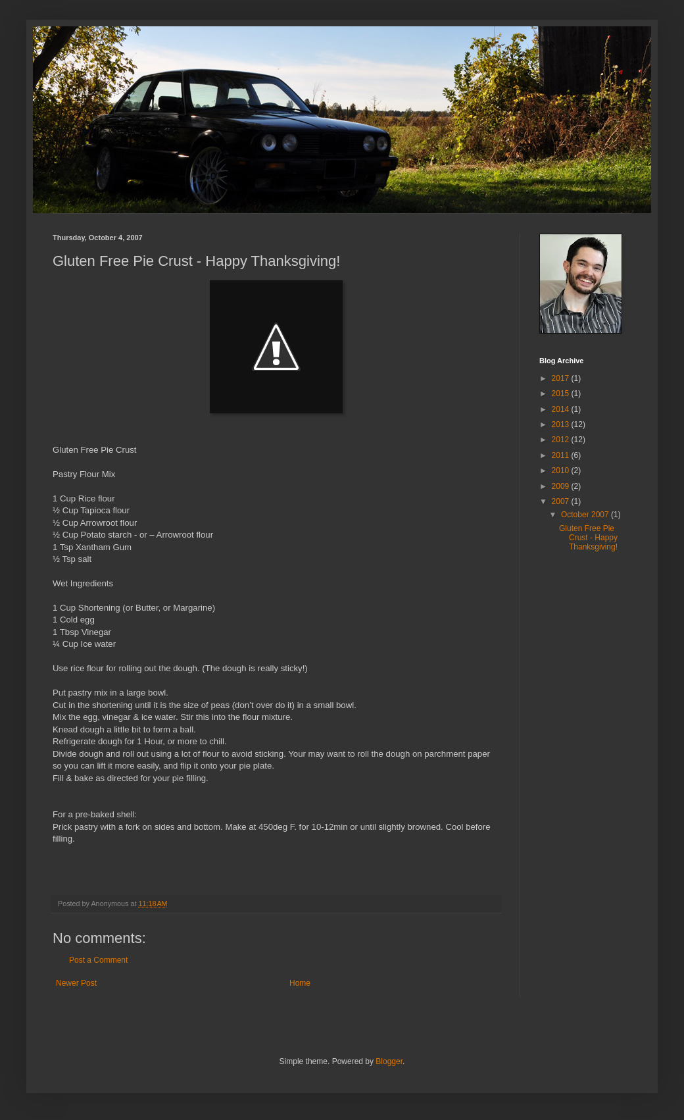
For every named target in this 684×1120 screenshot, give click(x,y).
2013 (562, 424)
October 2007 (586, 514)
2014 (562, 409)
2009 (562, 486)
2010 (562, 470)
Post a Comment (98, 960)
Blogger (389, 1061)
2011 (562, 455)
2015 (562, 393)
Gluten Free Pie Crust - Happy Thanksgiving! (588, 538)
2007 (562, 501)
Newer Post (76, 983)
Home (299, 983)
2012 (562, 439)
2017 (562, 378)
